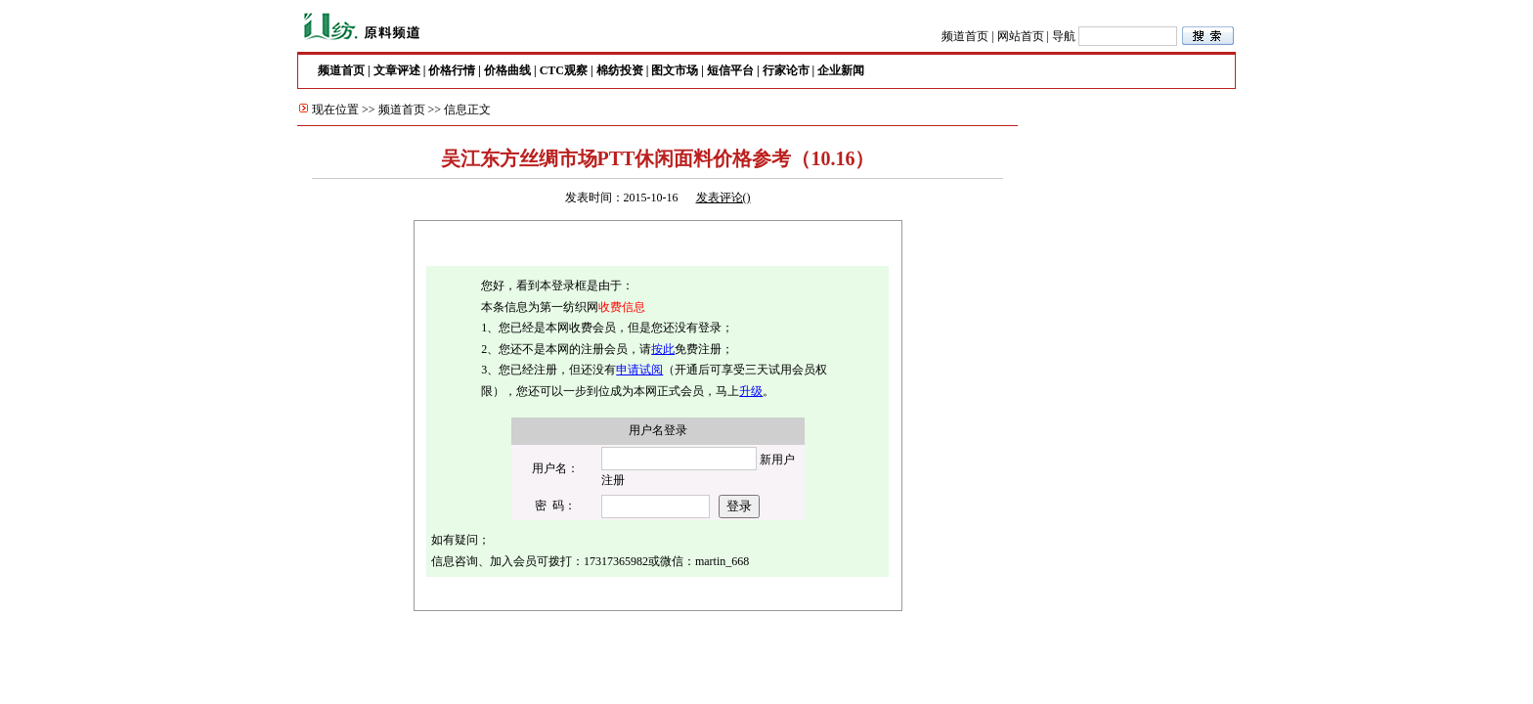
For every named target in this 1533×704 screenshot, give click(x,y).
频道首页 (965, 36)
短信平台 (730, 70)
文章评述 (396, 70)
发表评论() (723, 197)
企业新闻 (840, 70)
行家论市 (786, 70)
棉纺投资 (619, 70)
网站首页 (1020, 36)
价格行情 (451, 70)
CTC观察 (564, 70)
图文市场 (674, 70)
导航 (1063, 36)
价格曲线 (507, 70)
